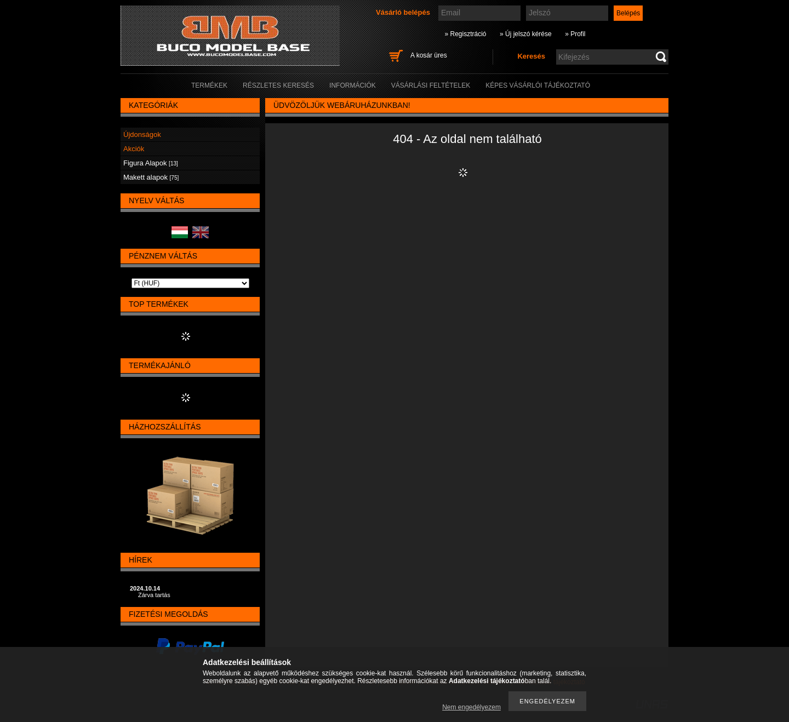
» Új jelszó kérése (526, 34)
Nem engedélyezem (471, 707)
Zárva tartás (154, 595)
